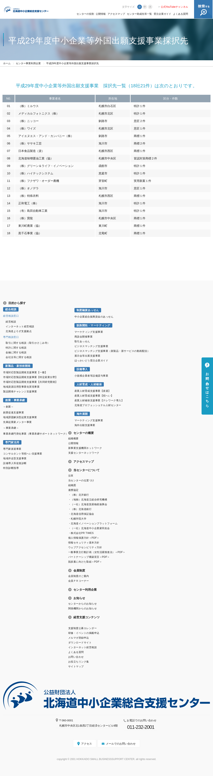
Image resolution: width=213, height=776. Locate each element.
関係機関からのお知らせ (82, 608)
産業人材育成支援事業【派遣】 (92, 390)
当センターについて (86, 470)
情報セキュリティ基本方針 (83, 542)
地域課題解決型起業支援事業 (20, 417)
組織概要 (73, 438)
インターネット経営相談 (20, 326)
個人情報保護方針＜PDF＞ (83, 537)
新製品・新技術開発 (18, 365)
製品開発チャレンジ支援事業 (20, 391)
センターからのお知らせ (82, 603)
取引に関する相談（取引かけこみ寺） (28, 342)
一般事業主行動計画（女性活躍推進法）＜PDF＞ (96, 552)
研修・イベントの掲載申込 (83, 633)
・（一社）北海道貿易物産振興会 (87, 504)
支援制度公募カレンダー (82, 628)
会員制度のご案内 (78, 576)
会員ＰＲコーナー (78, 580)
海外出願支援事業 (84, 425)
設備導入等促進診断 (15, 463)
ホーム (7, 63)
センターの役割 (85, 14)
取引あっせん (82, 341)
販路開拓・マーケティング (93, 325)
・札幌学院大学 (77, 518)
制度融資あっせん (88, 310)
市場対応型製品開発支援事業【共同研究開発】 (30, 382)
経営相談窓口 (11, 315)
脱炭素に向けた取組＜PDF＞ (85, 561)
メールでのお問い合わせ (121, 743)
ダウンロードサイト (80, 642)
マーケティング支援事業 (88, 331)
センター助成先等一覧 (139, 14)
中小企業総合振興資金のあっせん (94, 316)
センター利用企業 (85, 589)
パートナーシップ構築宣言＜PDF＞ (89, 557)
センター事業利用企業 (28, 63)
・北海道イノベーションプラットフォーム (93, 523)
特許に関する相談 (16, 347)
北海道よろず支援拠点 (19, 331)
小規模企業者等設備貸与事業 (91, 375)
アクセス (86, 743)
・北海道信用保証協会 (81, 513)
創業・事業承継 (15, 400)
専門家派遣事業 (12, 448)
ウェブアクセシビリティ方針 (85, 547)
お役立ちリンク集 (78, 661)
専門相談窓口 (11, 337)
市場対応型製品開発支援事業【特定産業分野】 (30, 377)
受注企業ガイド (162, 14)
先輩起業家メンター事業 (17, 422)
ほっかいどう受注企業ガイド (91, 360)
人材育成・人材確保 (89, 384)
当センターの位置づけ (81, 480)
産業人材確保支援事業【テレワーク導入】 (99, 400)
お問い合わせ (76, 656)
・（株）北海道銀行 (80, 509)
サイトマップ (76, 666)
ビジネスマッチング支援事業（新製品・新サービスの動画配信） (112, 351)
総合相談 (10, 309)
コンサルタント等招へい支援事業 (22, 453)
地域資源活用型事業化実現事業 (21, 386)
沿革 (70, 475)
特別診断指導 (11, 468)
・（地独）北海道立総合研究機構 (87, 499)
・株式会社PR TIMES (81, 533)
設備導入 (82, 369)
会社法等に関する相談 (19, 357)
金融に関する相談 (16, 352)
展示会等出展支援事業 (87, 355)
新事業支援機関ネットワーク (85, 448)
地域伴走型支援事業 (15, 458)
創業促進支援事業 (13, 412)
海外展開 (82, 413)
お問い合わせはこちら (207, 388)
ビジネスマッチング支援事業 (91, 346)
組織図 (72, 485)
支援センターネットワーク (83, 452)
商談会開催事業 (83, 336)
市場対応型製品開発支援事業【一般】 (25, 372)
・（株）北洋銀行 (78, 494)
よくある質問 (180, 14)
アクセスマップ (116, 14)
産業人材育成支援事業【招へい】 (94, 395)
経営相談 (11, 321)
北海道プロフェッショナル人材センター (97, 405)
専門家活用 (12, 442)
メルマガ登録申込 (78, 637)
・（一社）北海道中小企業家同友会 (89, 528)
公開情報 (101, 14)
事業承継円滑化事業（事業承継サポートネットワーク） (35, 433)
